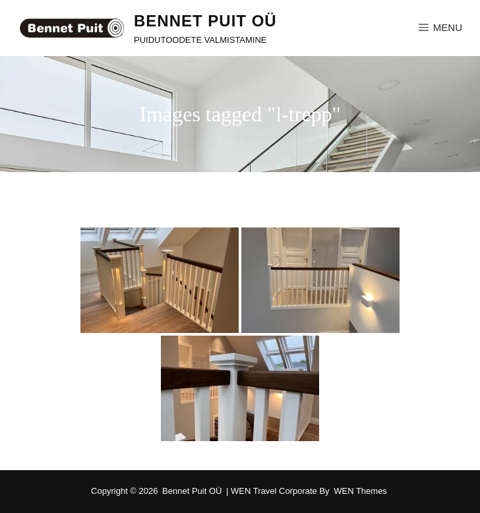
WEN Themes (360, 491)
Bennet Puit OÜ (205, 21)
